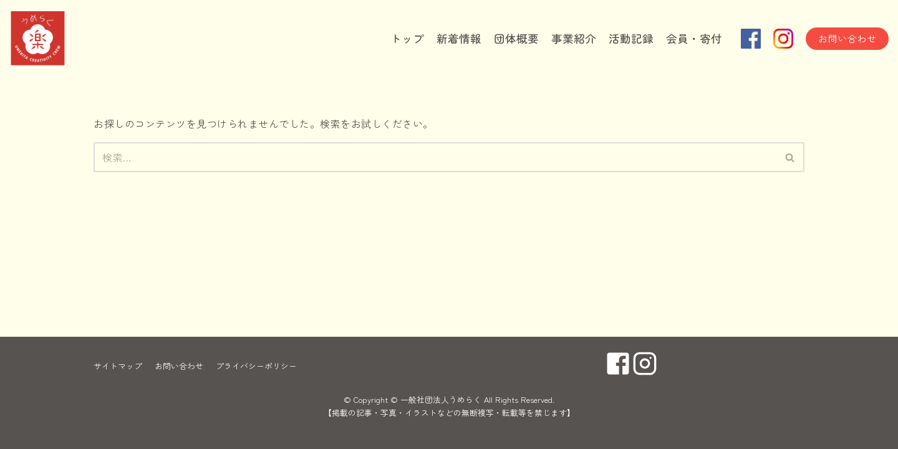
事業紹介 (573, 38)
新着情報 (459, 38)
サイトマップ (118, 366)
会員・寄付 (694, 38)
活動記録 (631, 38)
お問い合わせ (847, 38)
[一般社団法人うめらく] (71, 38)
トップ (407, 38)
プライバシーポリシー (256, 366)
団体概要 (516, 38)
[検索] (435, 157)
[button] (789, 157)
